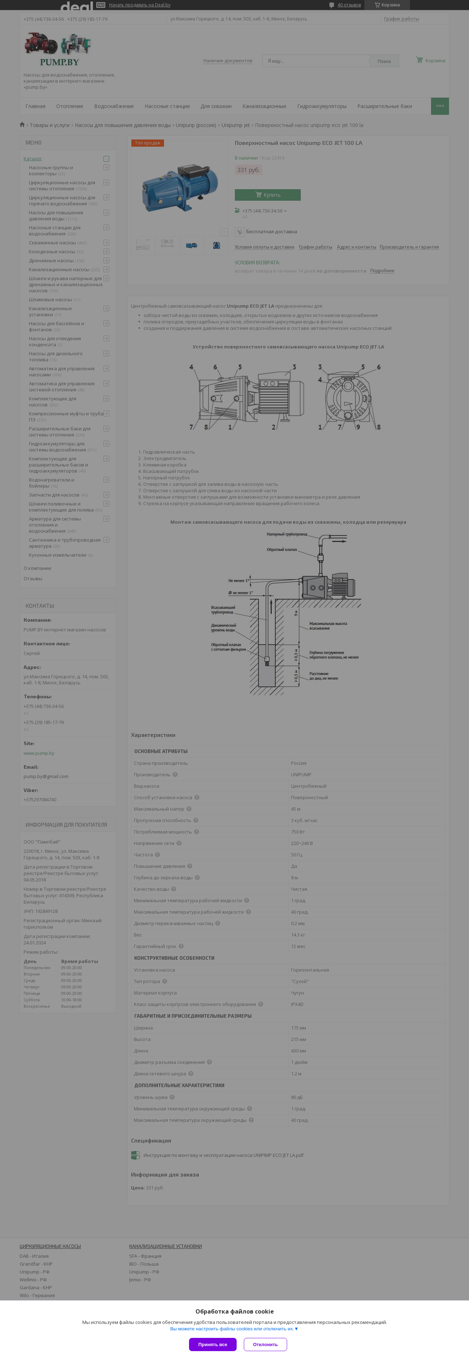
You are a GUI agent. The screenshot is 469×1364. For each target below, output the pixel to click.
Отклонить (265, 1344)
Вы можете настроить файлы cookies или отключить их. (232, 1328)
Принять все (212, 1344)
